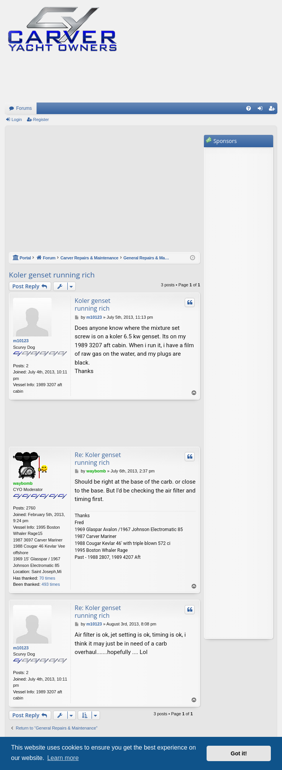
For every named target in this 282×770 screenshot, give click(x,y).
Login (17, 119)
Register (41, 119)
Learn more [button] (63, 758)
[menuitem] (248, 108)
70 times (47, 578)
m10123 (20, 340)
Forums (24, 108)
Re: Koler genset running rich (98, 458)
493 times (51, 584)
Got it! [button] (239, 753)
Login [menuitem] (262, 110)
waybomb (23, 483)
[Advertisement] (104, 193)
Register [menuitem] (273, 110)
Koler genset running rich (52, 275)
